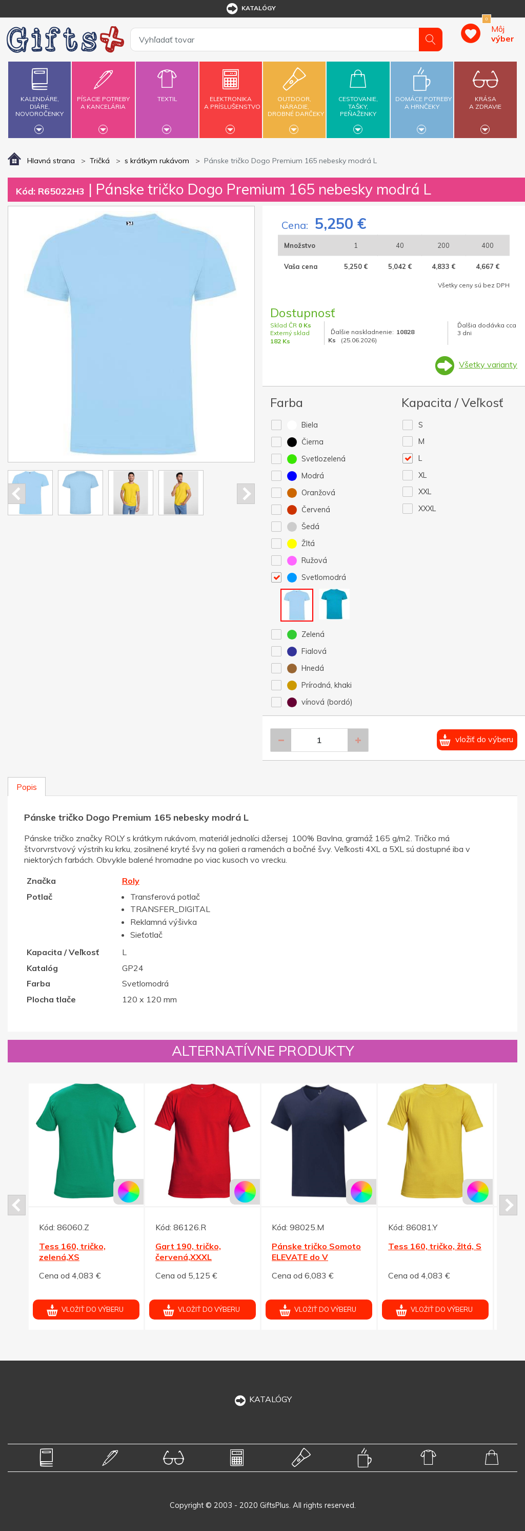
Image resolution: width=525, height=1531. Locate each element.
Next (246, 493)
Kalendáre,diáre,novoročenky (39, 98)
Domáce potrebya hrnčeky (423, 97)
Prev (17, 493)
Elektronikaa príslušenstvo (232, 97)
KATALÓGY (262, 1399)
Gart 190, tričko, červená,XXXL (188, 1251)
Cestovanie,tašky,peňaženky (358, 98)
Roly (130, 881)
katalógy (250, 9)
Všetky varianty (488, 364)
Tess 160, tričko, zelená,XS (72, 1251)
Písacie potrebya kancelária (103, 97)
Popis (26, 787)
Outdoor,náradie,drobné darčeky (296, 98)
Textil (167, 93)
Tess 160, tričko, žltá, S (434, 1246)
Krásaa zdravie (485, 97)
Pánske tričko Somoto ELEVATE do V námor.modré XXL (316, 1257)
